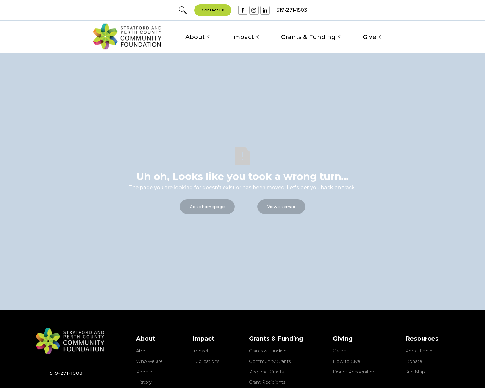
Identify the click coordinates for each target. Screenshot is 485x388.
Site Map (415, 372)
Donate (413, 361)
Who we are (149, 361)
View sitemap (281, 206)
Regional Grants (266, 372)
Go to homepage (207, 206)
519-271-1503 (66, 373)
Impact (200, 351)
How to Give (346, 361)
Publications (205, 361)
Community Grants (270, 361)
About (143, 351)
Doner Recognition (354, 372)
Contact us (213, 10)
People (144, 372)
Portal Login (418, 351)
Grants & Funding (268, 351)
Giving (339, 351)
